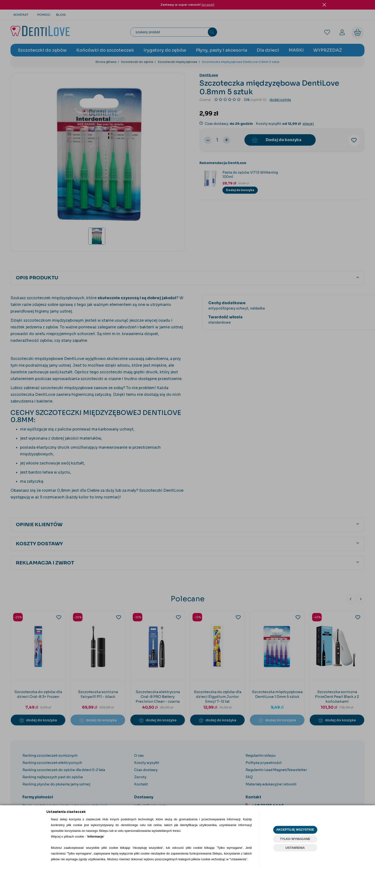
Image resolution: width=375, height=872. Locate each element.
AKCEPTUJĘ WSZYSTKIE (295, 829)
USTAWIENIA (295, 848)
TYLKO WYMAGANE (295, 839)
